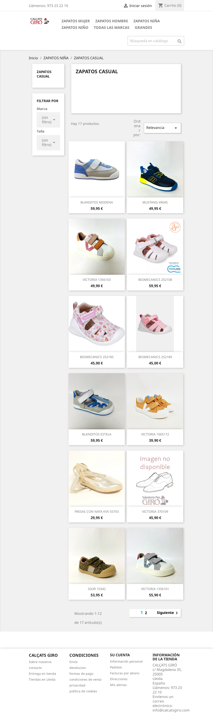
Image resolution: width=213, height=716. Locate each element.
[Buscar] (156, 41)
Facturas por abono (124, 673)
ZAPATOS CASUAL (44, 73)
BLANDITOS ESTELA (96, 434)
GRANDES (143, 27)
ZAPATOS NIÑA (146, 20)
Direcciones (119, 679)
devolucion (77, 668)
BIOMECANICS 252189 (155, 357)
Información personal (126, 661)
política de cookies (83, 691)
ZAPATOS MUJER (76, 20)
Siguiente (168, 613)
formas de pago (81, 673)
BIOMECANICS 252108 (155, 279)
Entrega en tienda (42, 673)
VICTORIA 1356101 (155, 589)
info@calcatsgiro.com (171, 710)
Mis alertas (118, 685)
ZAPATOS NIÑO (75, 27)
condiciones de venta (85, 679)
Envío (73, 662)
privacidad (77, 685)
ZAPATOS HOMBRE (111, 20)
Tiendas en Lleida (42, 679)
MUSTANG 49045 (155, 202)
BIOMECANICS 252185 (97, 357)
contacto (35, 668)
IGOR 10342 (97, 589)
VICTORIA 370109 (155, 511)
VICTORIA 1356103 (97, 279)
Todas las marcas (111, 27)
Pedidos (116, 667)
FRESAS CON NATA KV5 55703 (97, 511)
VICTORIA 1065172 (155, 434)
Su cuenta (120, 654)
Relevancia (162, 128)
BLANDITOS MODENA (96, 202)
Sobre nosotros (40, 662)
